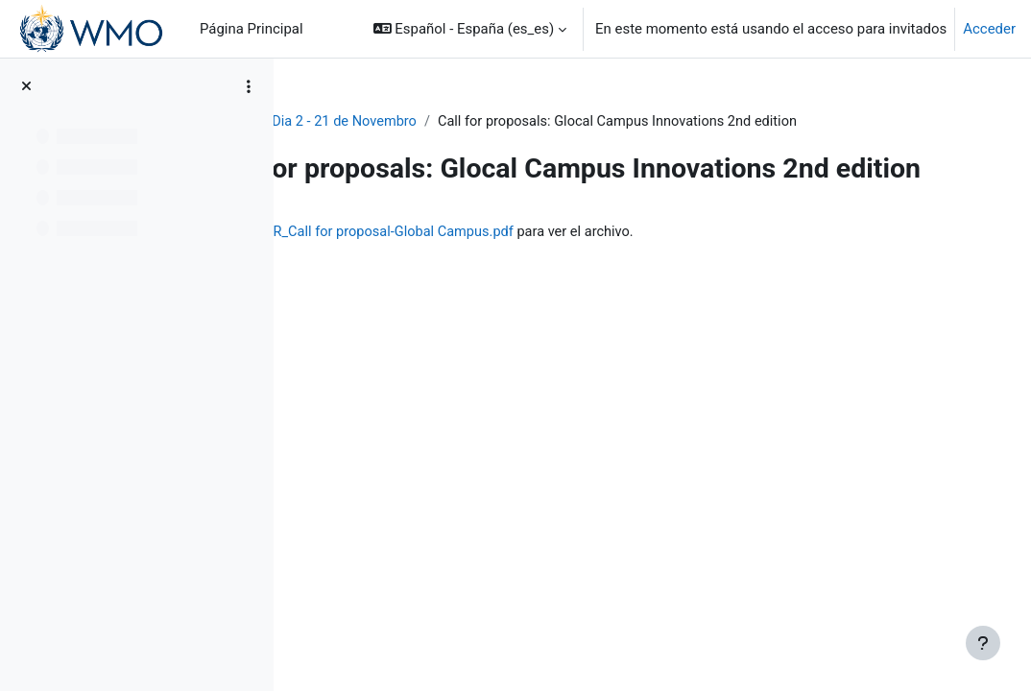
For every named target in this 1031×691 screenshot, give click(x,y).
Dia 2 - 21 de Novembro (501, 122)
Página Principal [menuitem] (251, 28)
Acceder (989, 28)
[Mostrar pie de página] (983, 643)
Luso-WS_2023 (358, 122)
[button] (470, 29)
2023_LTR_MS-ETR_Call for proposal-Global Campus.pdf (571, 269)
